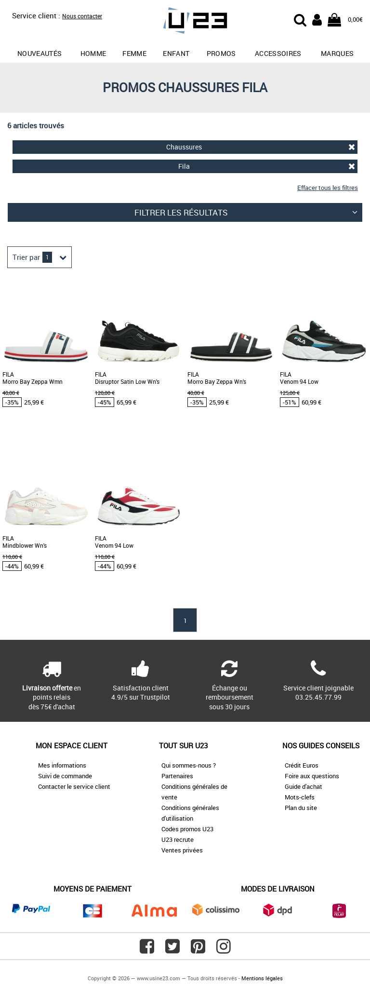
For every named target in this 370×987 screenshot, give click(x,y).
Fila (266, 166)
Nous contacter (82, 16)
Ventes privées (182, 850)
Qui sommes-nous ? (188, 765)
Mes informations (62, 765)
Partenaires (177, 775)
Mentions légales (262, 978)
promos (221, 53)
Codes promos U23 (187, 829)
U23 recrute (177, 839)
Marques (337, 53)
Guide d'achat (303, 786)
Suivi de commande (65, 775)
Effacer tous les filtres (327, 187)
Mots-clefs (300, 797)
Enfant (176, 53)
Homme (93, 53)
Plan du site (301, 807)
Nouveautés (39, 53)
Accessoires (278, 53)
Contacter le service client (74, 786)
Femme (134, 53)
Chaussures (260, 146)
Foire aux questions (312, 775)
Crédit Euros (301, 765)
